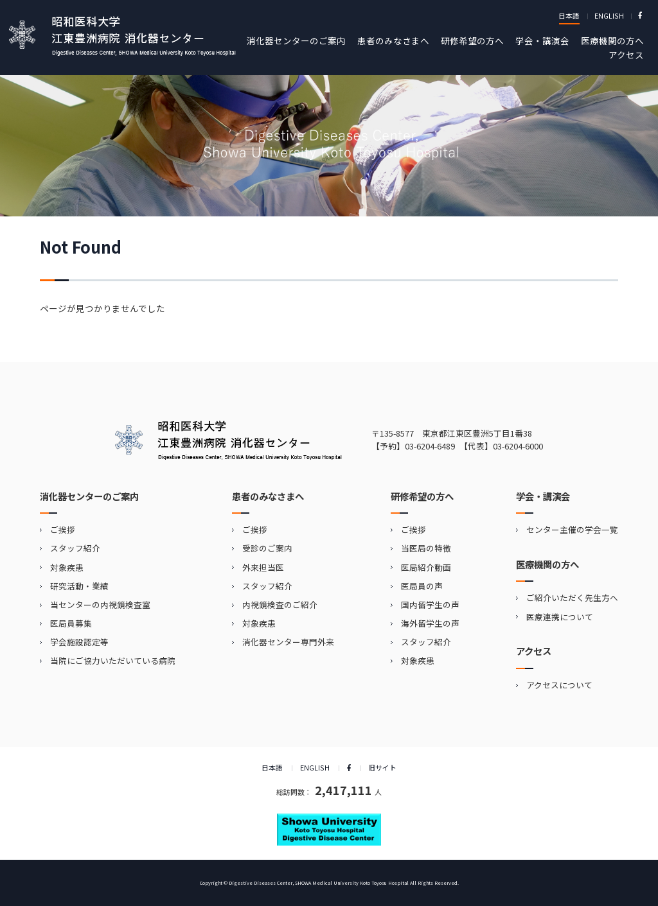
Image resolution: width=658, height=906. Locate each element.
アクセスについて (559, 685)
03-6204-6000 (518, 446)
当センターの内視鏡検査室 (100, 604)
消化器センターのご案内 (296, 40)
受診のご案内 (267, 548)
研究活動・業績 (79, 586)
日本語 (569, 15)
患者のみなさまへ (393, 40)
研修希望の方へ (472, 40)
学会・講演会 (542, 40)
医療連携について (559, 617)
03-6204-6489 (430, 446)
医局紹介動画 (426, 567)
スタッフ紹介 (75, 548)
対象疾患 (67, 567)
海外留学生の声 (430, 623)
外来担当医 (263, 567)
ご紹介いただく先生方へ (572, 597)
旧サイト (382, 767)
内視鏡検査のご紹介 (279, 604)
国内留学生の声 (430, 604)
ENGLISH (609, 15)
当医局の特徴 (426, 548)
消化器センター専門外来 (288, 642)
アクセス (626, 54)
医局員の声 (422, 586)
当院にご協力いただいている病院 (112, 660)
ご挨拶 (62, 529)
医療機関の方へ (612, 40)
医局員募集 (71, 623)
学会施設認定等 (79, 642)
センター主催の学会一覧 (572, 529)
